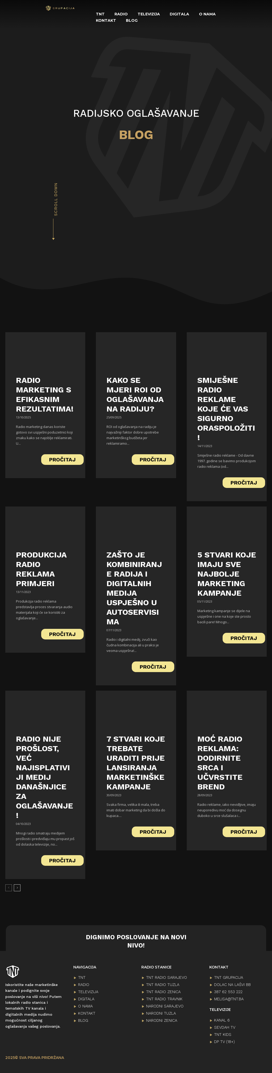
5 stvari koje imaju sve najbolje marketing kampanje (226, 573)
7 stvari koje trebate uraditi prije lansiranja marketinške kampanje (136, 761)
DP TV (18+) (224, 1041)
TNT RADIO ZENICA (163, 991)
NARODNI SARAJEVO (165, 1005)
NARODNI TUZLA (161, 1012)
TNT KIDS (222, 1033)
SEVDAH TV (224, 1026)
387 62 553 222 (228, 991)
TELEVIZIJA (88, 991)
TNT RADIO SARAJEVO (166, 976)
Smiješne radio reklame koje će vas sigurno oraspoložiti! (226, 408)
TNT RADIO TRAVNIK (164, 998)
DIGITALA (86, 998)
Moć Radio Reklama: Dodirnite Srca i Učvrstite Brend (220, 761)
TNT (82, 976)
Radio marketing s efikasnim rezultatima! (45, 394)
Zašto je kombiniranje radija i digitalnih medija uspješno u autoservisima (134, 587)
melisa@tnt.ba (229, 998)
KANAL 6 (222, 1019)
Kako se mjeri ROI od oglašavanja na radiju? (135, 394)
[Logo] (60, 8)
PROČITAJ (62, 459)
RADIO (83, 983)
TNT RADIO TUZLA (162, 983)
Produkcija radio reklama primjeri (41, 568)
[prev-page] (8, 887)
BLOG (83, 1019)
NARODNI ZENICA (161, 1019)
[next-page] (17, 887)
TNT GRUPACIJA (228, 976)
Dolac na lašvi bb (232, 983)
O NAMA (85, 1005)
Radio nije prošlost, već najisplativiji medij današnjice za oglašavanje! (44, 776)
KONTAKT (86, 1012)
